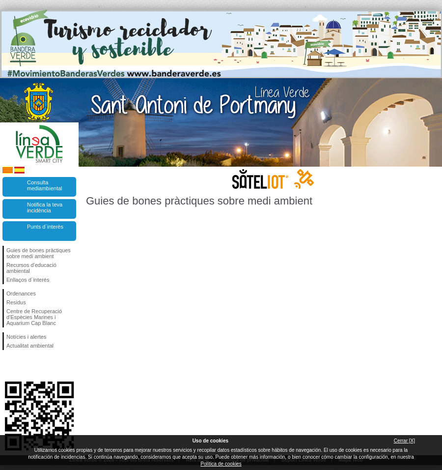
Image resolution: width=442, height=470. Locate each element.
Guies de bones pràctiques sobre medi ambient (38, 253)
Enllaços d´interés (27, 280)
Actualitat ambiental (30, 346)
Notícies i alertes (26, 337)
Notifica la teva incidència (44, 207)
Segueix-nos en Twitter (24, 366)
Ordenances (21, 293)
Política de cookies (220, 464)
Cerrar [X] (404, 440)
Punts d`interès (45, 227)
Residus (16, 302)
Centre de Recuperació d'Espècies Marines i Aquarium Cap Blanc (34, 317)
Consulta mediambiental (44, 185)
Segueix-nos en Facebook (8, 366)
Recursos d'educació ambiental (31, 268)
